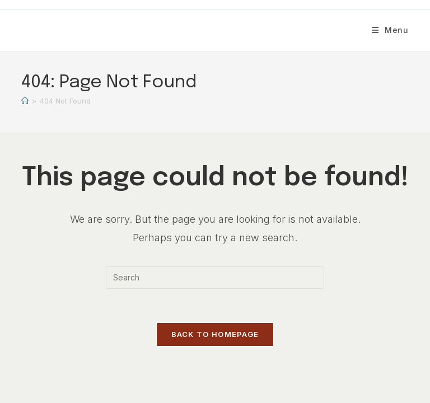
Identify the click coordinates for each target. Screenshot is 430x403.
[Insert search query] (215, 277)
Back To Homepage (215, 334)
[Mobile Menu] (390, 30)
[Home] (25, 100)
